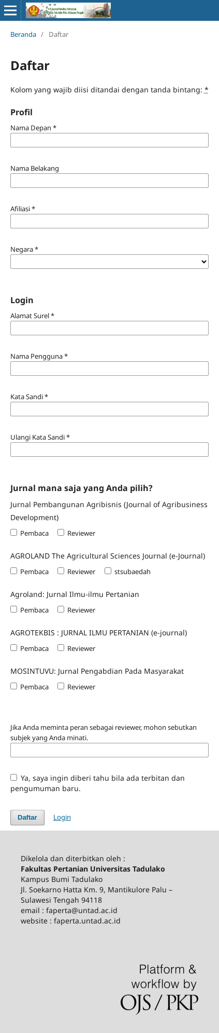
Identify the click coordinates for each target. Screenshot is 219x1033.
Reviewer (76, 533)
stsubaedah (128, 571)
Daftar (27, 817)
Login (62, 817)
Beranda (23, 34)
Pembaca (29, 533)
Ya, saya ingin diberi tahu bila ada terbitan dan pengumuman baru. (97, 783)
